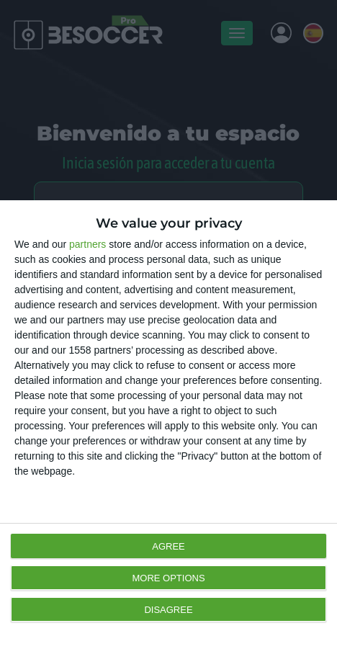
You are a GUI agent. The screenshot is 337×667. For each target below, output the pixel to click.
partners (87, 244)
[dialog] (168, 433)
